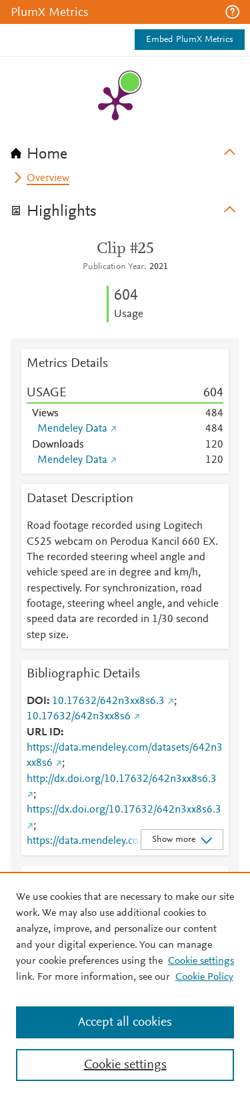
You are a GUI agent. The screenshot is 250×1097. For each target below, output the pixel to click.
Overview (48, 178)
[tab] (125, 150)
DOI (37, 701)
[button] (232, 12)
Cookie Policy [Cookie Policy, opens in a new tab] (204, 977)
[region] (125, 984)
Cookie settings (201, 961)
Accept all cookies (125, 1022)
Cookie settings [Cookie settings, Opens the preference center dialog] (125, 1065)
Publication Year (113, 267)
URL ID (44, 732)
